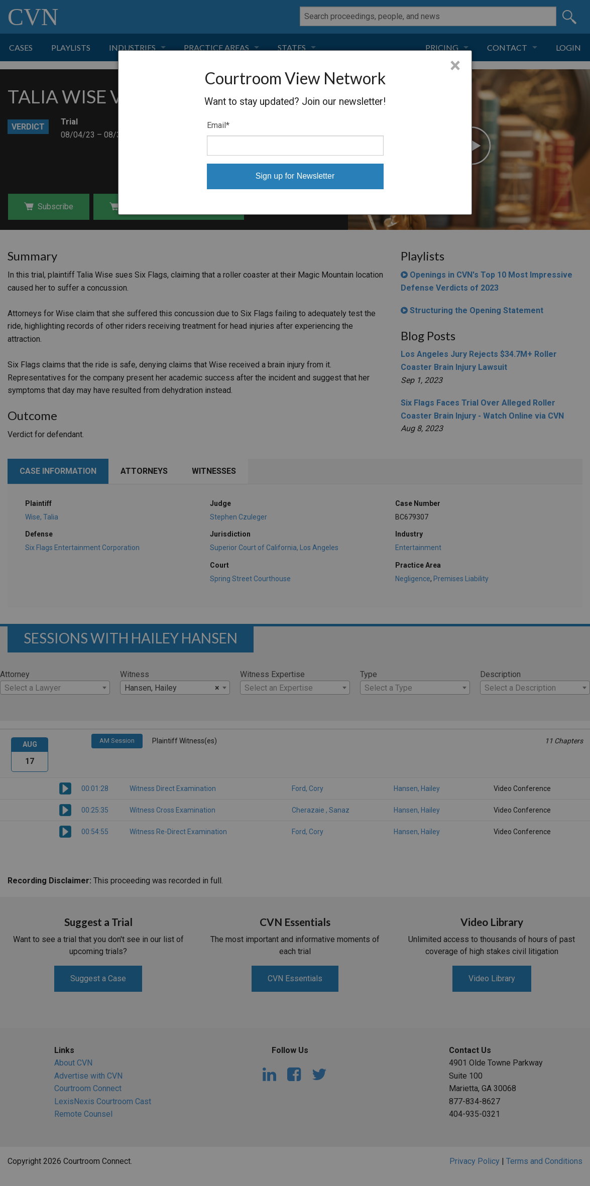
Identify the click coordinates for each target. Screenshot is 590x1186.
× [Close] (455, 66)
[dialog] (295, 132)
